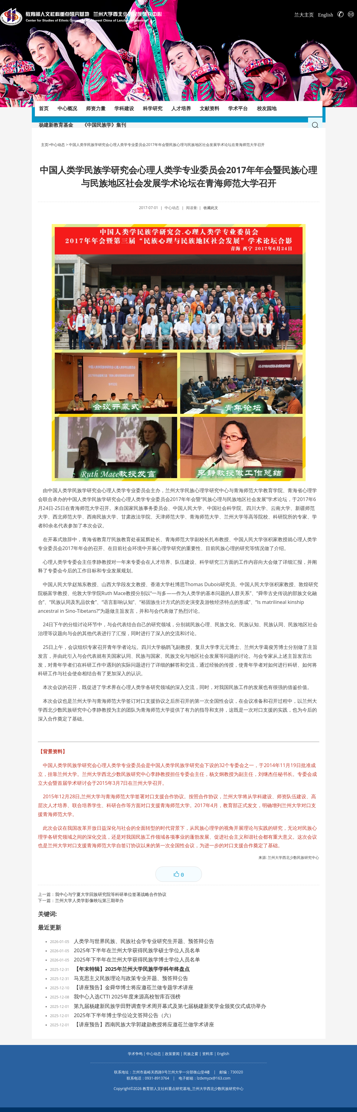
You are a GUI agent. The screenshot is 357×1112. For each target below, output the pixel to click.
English (325, 14)
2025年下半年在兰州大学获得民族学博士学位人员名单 (137, 959)
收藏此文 (210, 207)
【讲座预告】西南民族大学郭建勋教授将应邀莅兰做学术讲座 (144, 1024)
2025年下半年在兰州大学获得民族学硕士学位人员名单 (137, 950)
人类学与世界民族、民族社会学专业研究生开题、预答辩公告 (144, 941)
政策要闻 (172, 1053)
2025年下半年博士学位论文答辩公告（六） (124, 1015)
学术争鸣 (135, 1053)
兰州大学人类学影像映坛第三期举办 (89, 900)
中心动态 (57, 144)
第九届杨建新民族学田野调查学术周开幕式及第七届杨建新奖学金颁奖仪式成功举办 (170, 1005)
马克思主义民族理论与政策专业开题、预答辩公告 (131, 978)
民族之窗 (191, 1053)
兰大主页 (304, 14)
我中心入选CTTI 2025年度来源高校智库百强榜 (127, 996)
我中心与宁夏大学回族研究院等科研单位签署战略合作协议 (110, 894)
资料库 (207, 1053)
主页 (44, 144)
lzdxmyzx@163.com (214, 1078)
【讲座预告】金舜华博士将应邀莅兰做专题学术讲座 (133, 987)
